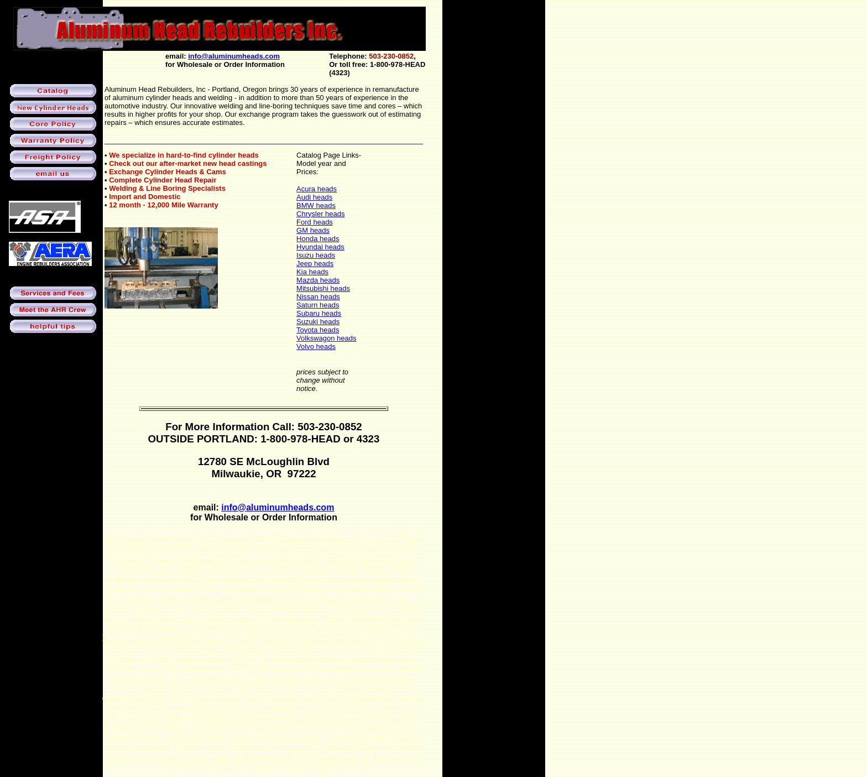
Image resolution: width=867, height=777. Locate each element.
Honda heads (317, 238)
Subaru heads (318, 313)
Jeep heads (314, 263)
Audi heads (314, 197)
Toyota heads (317, 330)
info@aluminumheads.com (234, 56)
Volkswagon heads (326, 338)
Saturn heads (317, 305)
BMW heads (316, 205)
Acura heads (316, 189)
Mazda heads (318, 280)
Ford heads (314, 222)
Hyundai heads (320, 247)
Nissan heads (318, 297)
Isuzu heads (315, 255)
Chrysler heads (320, 214)
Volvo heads (316, 346)
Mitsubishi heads (323, 288)
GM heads (313, 230)
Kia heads (312, 272)
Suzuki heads (318, 321)
